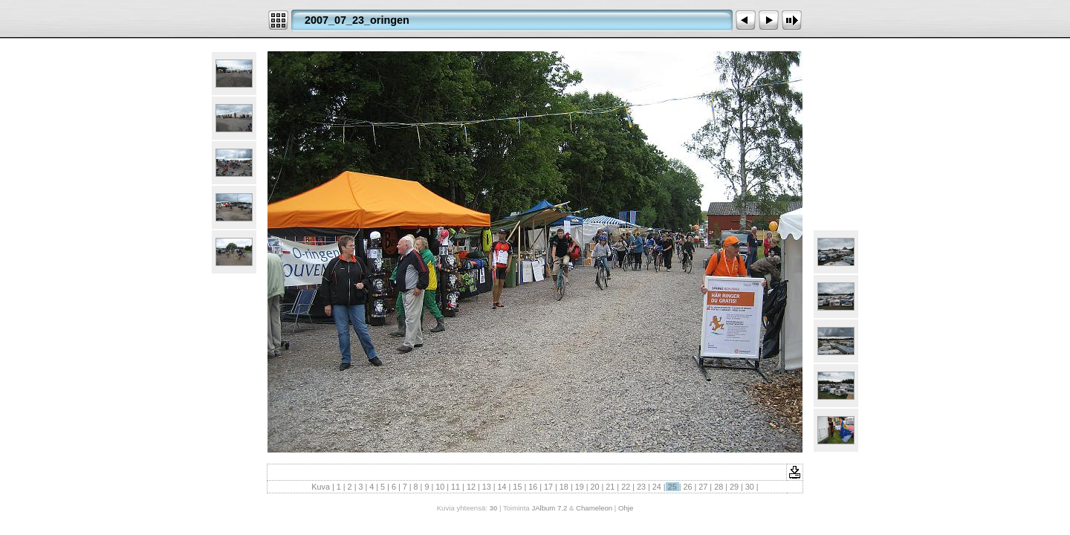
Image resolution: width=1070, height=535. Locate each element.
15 (517, 486)
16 (532, 486)
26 (687, 486)
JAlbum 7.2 (549, 508)
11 (455, 486)
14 (502, 486)
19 (579, 486)
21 (610, 486)
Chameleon (594, 508)
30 (749, 486)
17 (548, 486)
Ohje (625, 508)
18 (564, 486)
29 (734, 486)
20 (595, 486)
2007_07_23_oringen (357, 20)
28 (718, 486)
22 (625, 486)
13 (486, 486)
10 (440, 486)
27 (703, 486)
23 (641, 486)
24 (657, 486)
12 (471, 486)
